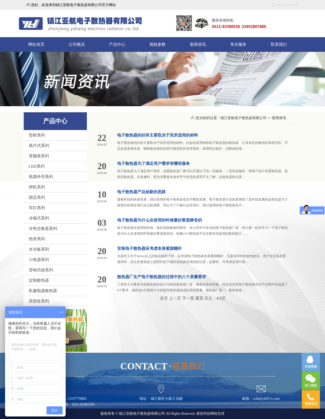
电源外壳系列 (41, 176)
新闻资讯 (198, 44)
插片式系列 (39, 145)
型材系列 (37, 135)
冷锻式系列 (39, 218)
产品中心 (117, 44)
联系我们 (279, 44)
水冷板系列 (39, 249)
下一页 (188, 298)
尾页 (199, 298)
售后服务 (238, 44)
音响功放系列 (41, 270)
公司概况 (77, 44)
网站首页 (36, 44)
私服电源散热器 (43, 291)
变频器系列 (39, 156)
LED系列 (37, 166)
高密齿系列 (39, 301)
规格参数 (157, 44)
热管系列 (37, 239)
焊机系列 (37, 187)
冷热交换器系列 (43, 228)
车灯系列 (37, 208)
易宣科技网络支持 (210, 413)
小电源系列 (39, 259)
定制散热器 (39, 280)
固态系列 (37, 197)
